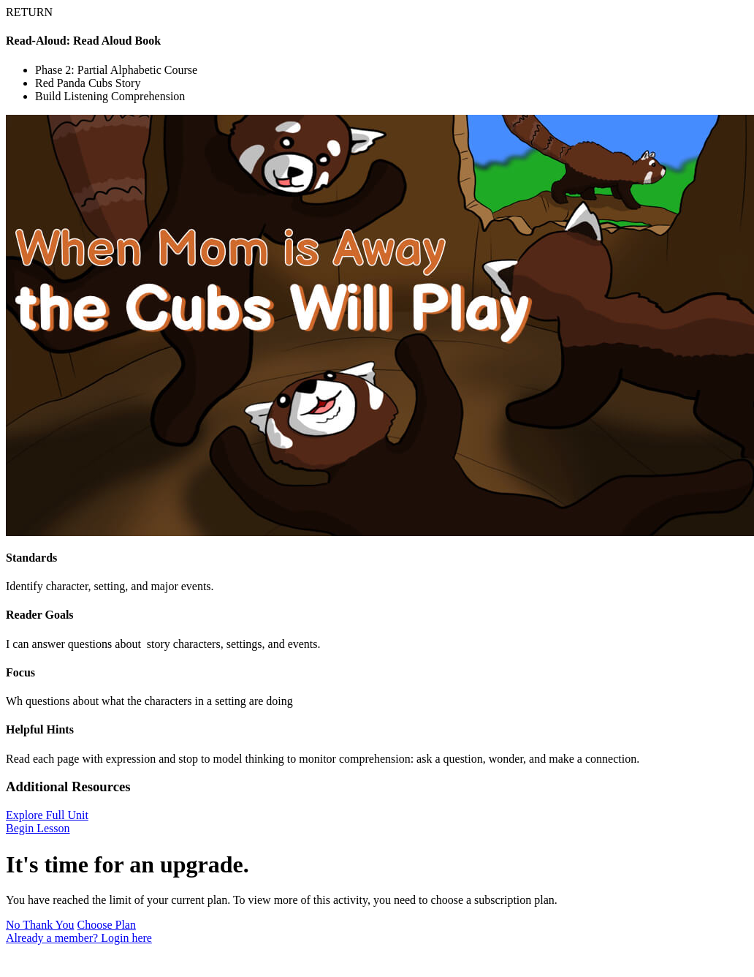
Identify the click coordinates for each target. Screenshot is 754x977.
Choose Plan (106, 924)
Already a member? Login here (79, 938)
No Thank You (40, 924)
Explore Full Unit (47, 815)
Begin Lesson (38, 828)
